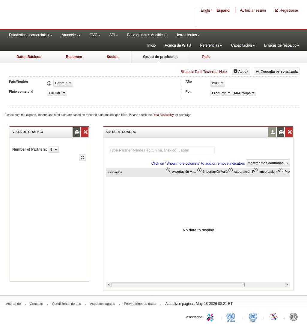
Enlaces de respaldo (282, 45)
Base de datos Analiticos (146, 35)
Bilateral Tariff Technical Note (203, 72)
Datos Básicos (28, 57)
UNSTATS (253, 317)
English (207, 10)
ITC (211, 317)
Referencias (211, 45)
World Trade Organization (274, 317)
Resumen (74, 57)
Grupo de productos (160, 57)
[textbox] (162, 150)
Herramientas (187, 35)
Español (223, 10)
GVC (95, 35)
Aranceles (70, 35)
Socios (112, 57)
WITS (60, 15)
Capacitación (243, 45)
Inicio (151, 45)
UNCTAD (232, 317)
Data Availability (163, 115)
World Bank (295, 317)
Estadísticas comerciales (30, 35)
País (206, 57)
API (113, 35)
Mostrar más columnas (268, 163)
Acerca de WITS (178, 45)
